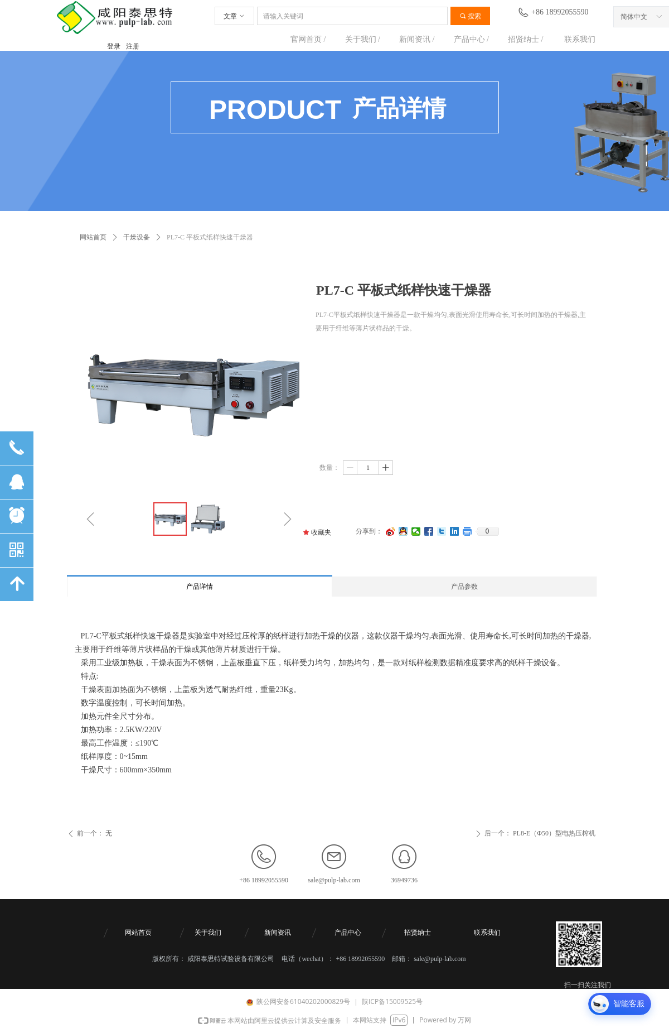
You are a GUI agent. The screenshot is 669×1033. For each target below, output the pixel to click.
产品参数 (464, 586)
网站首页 (93, 237)
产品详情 (199, 586)
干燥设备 (136, 237)
